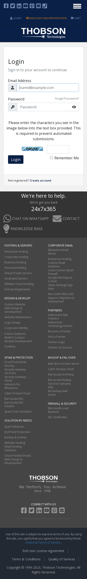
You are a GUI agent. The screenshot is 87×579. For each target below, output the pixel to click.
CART (75, 18)
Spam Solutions (14, 426)
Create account (40, 180)
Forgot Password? (67, 98)
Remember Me (66, 157)
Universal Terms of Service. (43, 542)
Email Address (19, 80)
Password (16, 99)
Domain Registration (17, 289)
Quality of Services (61, 559)
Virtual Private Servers (18, 273)
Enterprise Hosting (16, 251)
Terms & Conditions (26, 559)
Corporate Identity (16, 328)
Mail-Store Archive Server (63, 364)
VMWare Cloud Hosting (19, 284)
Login (15, 18)
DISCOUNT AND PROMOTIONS (46, 18)
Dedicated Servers (16, 278)
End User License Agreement (43, 551)
